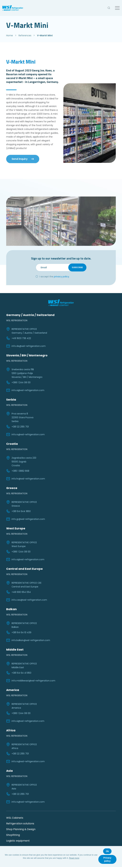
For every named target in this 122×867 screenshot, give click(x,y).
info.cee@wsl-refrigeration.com (26, 600)
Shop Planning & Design (20, 829)
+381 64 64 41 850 (18, 673)
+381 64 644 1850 (18, 511)
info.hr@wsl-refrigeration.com (25, 479)
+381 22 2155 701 (17, 427)
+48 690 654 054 (18, 592)
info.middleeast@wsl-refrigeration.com (30, 681)
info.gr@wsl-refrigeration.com (25, 519)
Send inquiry (20, 154)
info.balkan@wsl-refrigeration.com (28, 640)
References (25, 35)
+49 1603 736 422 (18, 338)
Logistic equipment (18, 841)
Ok (107, 851)
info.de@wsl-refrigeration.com (26, 346)
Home (9, 35)
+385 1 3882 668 (17, 471)
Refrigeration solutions (20, 823)
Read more (74, 858)
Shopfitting (13, 835)
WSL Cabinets (14, 818)
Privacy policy (107, 859)
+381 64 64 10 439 (18, 632)
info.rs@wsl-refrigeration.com (25, 434)
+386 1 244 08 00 (18, 382)
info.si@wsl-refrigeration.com (25, 390)
